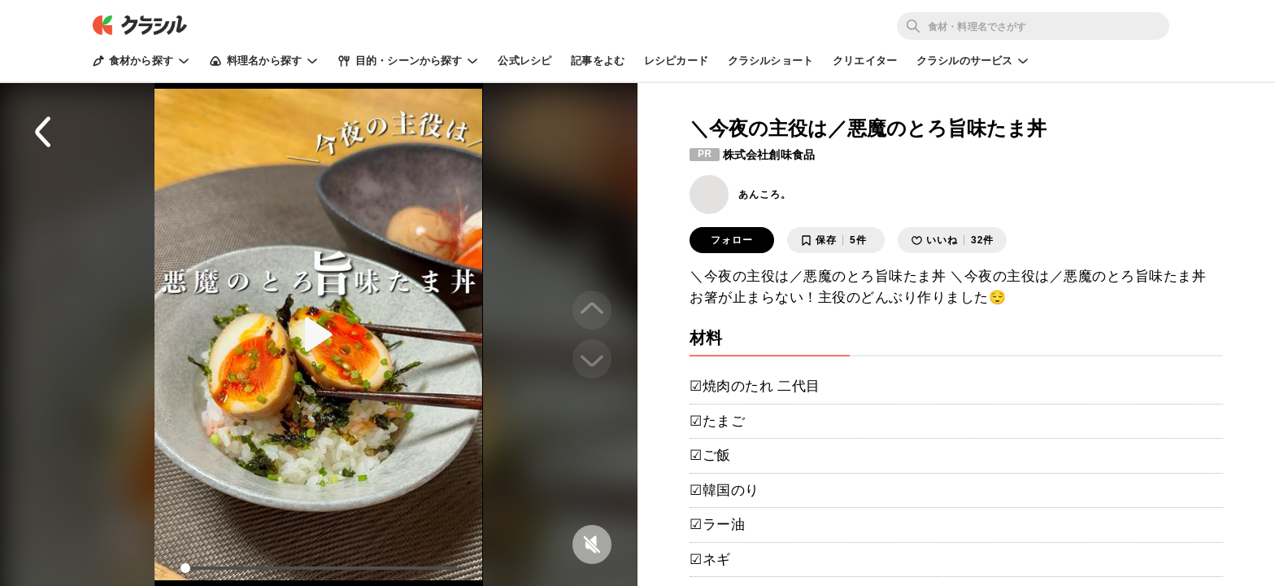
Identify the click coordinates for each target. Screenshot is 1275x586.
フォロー (732, 240)
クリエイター (865, 61)
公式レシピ (524, 61)
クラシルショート (770, 61)
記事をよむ (597, 61)
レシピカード (676, 61)
